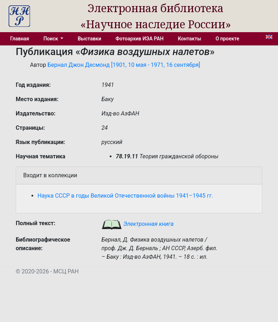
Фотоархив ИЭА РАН (139, 38)
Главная (19, 38)
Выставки (89, 38)
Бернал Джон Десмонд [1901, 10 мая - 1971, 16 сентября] (124, 64)
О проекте (227, 38)
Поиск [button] (51, 38)
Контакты (189, 38)
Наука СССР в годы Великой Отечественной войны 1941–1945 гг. (125, 195)
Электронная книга (137, 224)
